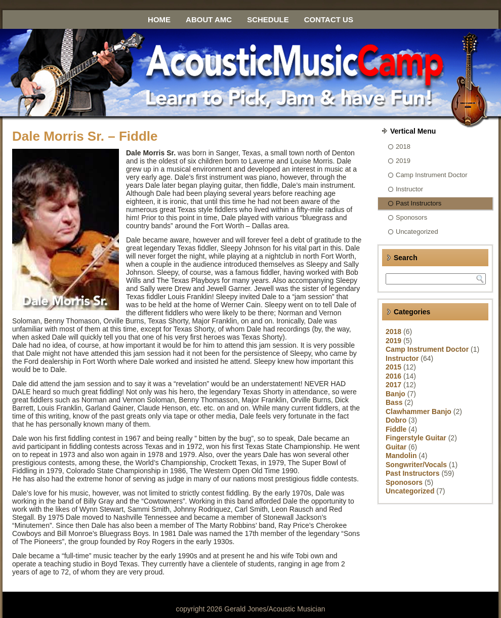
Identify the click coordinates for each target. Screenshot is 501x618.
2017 (393, 385)
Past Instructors (418, 203)
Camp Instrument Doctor (432, 175)
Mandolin (401, 455)
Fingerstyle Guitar (416, 438)
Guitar (396, 447)
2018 (403, 146)
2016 (393, 376)
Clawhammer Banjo (418, 411)
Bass (394, 402)
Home (159, 19)
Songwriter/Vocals (416, 465)
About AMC (209, 19)
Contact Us (328, 19)
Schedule (268, 19)
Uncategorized (417, 231)
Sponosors (411, 217)
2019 (403, 160)
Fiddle (396, 429)
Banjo (395, 394)
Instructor (409, 189)
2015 (393, 367)
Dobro (396, 420)
